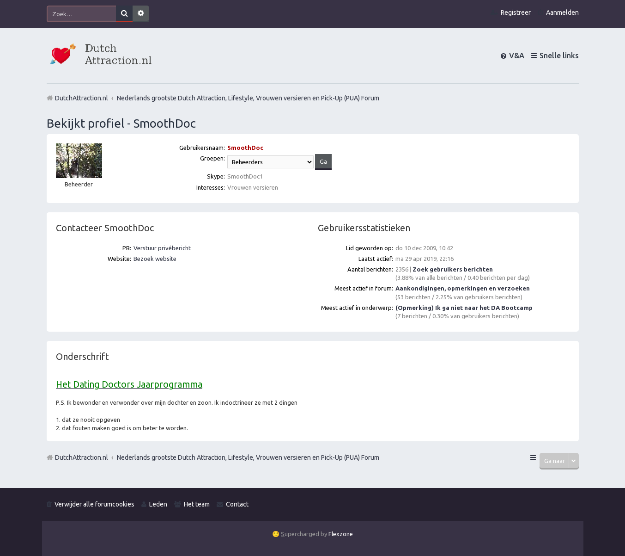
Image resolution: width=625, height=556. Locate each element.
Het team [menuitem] (197, 504)
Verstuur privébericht (162, 248)
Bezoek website (154, 258)
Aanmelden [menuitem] (562, 12)
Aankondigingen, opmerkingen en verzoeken (462, 288)
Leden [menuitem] (158, 504)
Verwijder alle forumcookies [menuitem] (94, 504)
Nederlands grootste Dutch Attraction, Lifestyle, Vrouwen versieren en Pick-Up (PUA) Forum (248, 457)
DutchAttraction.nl (81, 457)
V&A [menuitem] (516, 55)
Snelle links (559, 55)
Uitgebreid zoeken (141, 14)
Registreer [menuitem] (516, 12)
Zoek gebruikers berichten (453, 269)
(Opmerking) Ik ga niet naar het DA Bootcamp (464, 307)
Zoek (124, 14)
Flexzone (340, 534)
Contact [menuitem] (237, 504)
